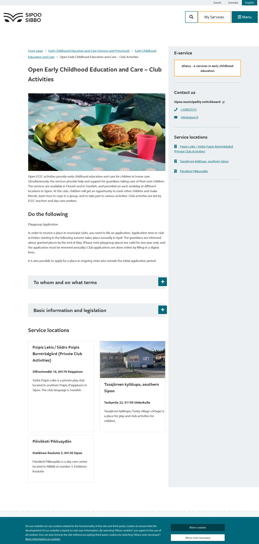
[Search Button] (191, 17)
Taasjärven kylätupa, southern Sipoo (201, 161)
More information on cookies (42, 539)
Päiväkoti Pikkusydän (191, 171)
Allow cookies (197, 527)
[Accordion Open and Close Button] (162, 281)
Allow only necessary (197, 537)
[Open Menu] (245, 17)
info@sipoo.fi (189, 117)
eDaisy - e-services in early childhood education (207, 68)
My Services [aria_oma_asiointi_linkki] (214, 16)
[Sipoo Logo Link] (22, 21)
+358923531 (188, 109)
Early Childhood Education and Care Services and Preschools (89, 51)
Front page (35, 51)
